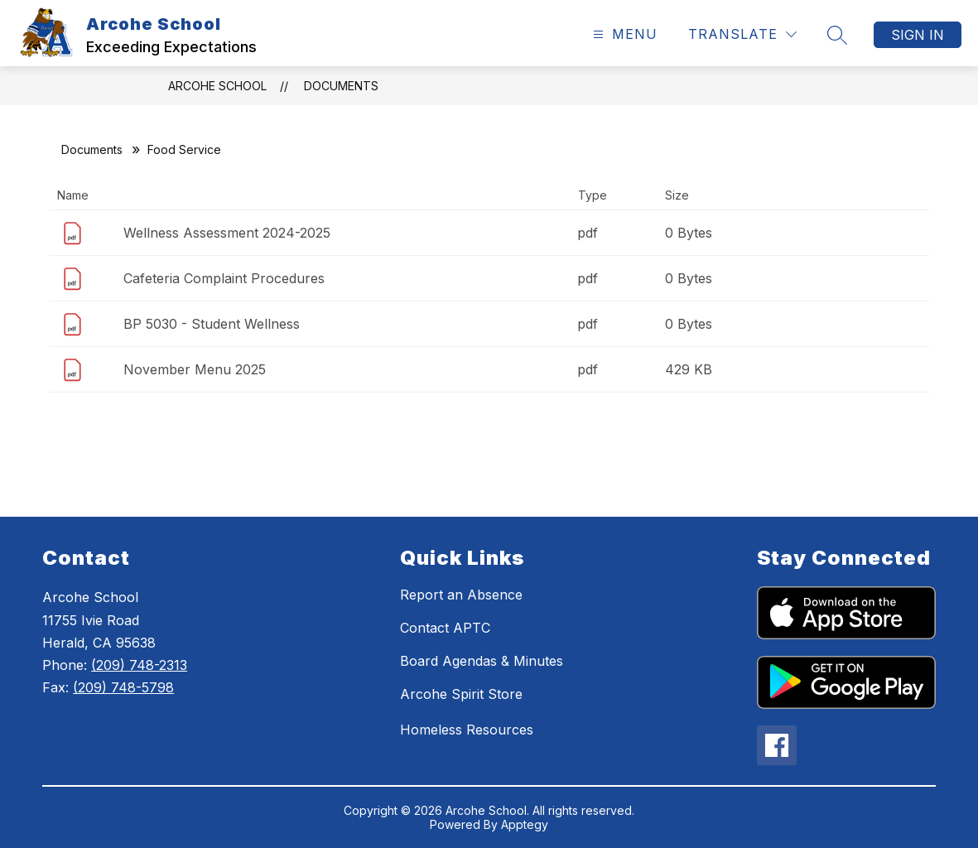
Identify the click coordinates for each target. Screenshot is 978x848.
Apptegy (524, 824)
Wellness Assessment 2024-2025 (226, 232)
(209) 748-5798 (123, 687)
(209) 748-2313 (139, 665)
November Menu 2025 (194, 369)
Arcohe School (217, 86)
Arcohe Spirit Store (461, 694)
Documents (341, 86)
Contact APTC (445, 627)
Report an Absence (461, 594)
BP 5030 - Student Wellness (211, 324)
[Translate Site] (742, 34)
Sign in (917, 34)
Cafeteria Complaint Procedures (224, 278)
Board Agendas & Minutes (481, 661)
